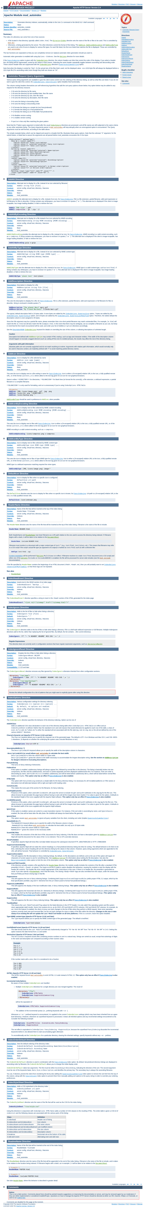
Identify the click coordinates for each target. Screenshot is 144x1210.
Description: (8, 22)
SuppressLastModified (15, 884)
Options (63, 56)
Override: (10, 190)
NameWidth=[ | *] (13, 821)
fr (107, 18)
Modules (114, 4)
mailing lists (21, 1198)
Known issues (126, 75)
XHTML (9, 973)
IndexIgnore (125, 56)
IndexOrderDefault (127, 62)
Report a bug (126, 77)
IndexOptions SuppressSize (18, 316)
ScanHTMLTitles (13, 832)
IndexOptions (42, 60)
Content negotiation (16, 556)
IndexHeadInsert (127, 55)
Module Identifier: (10, 27)
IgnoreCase (11, 809)
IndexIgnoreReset (127, 58)
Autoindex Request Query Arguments (26, 76)
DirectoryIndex (59, 41)
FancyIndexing (13, 60)
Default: (10, 616)
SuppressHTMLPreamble (16, 863)
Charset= (15, 735)
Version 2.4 (35, 10)
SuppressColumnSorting (69, 64)
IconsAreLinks (12, 786)
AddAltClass (11, 724)
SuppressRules (12, 889)
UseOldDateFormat (14, 927)
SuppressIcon (12, 876)
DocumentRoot (53, 537)
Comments (125, 83)
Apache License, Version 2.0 (25, 1206)
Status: (6, 25)
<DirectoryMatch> (94, 644)
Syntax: (10, 186)
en (104, 18)
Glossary (133, 4)
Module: (10, 195)
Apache (5, 10)
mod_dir (11, 43)
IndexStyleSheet (127, 64)
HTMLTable (11, 779)
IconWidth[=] (14, 800)
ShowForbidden (13, 840)
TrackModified (12, 903)
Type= (16, 916)
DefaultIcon (125, 51)
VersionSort (11, 934)
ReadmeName (126, 66)
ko (114, 18)
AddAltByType (126, 41)
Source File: (8, 29)
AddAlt (124, 37)
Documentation (25, 10)
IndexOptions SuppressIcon (77, 314)
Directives (121, 4)
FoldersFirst (11, 767)
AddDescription (126, 43)
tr (117, 18)
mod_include (105, 558)
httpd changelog (127, 72)
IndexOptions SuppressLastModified (73, 316)
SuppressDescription (15, 854)
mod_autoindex (14, 49)
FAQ (127, 4)
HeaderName (126, 53)
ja (110, 18)
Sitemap (139, 4)
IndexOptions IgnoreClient (45, 82)
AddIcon (82, 45)
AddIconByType (112, 45)
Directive (19, 179)
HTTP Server (14, 10)
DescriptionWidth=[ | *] (16, 748)
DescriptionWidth (19, 330)
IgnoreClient (11, 816)
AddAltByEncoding (128, 39)
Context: (10, 188)
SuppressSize (12, 898)
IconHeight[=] (14, 791)
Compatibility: (12, 667)
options (24, 558)
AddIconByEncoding (94, 45)
